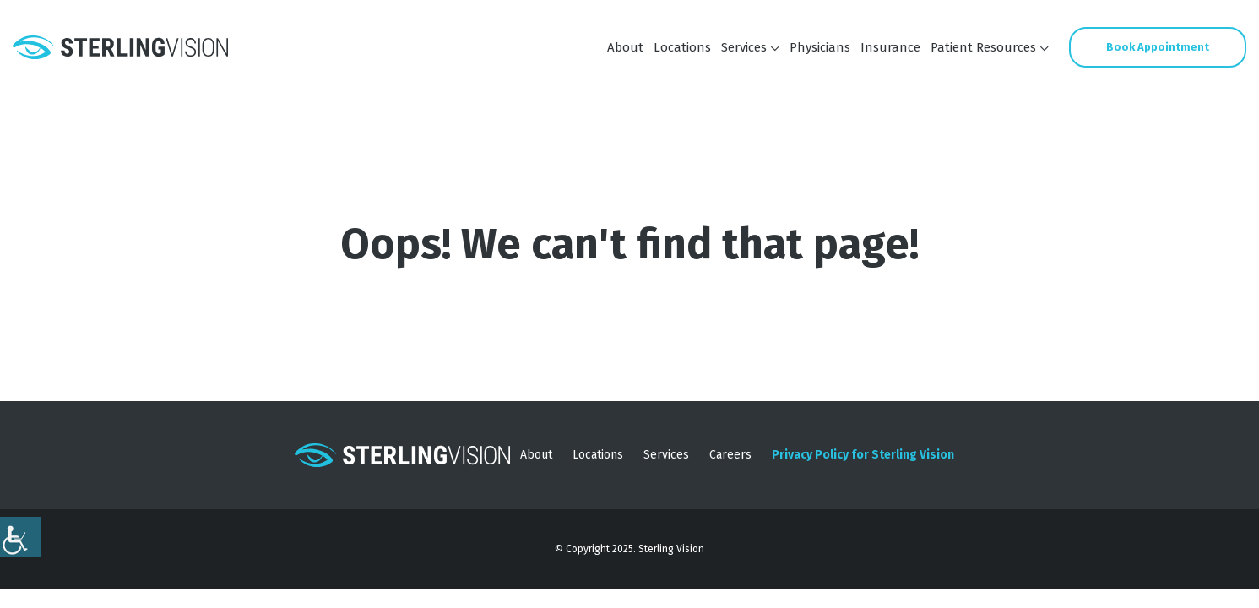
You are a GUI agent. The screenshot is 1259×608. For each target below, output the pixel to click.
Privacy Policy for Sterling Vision (863, 455)
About (625, 47)
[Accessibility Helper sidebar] (20, 537)
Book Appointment (1157, 47)
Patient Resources (983, 47)
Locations (682, 47)
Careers (730, 455)
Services (744, 47)
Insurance (890, 47)
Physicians (820, 47)
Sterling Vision (671, 549)
